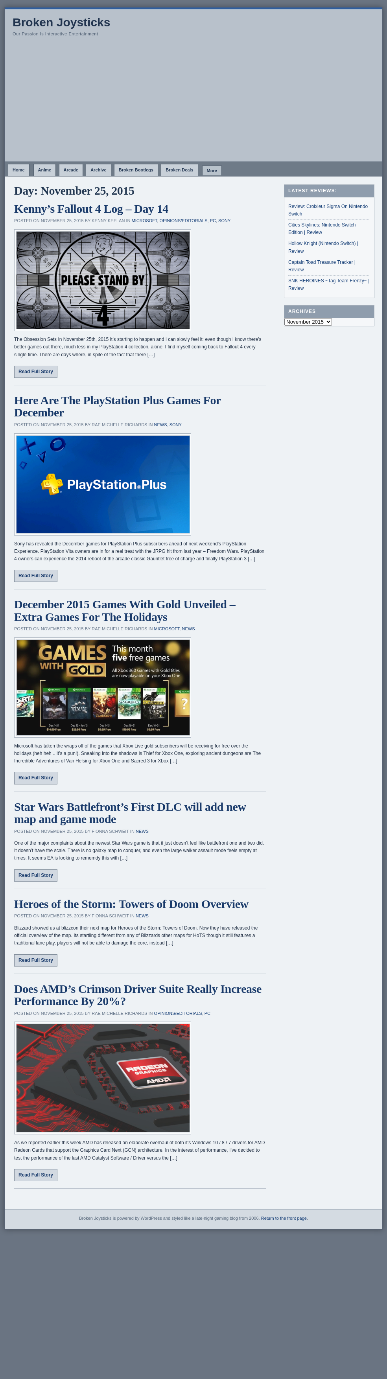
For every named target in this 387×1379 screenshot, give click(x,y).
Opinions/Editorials (183, 220)
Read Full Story (35, 371)
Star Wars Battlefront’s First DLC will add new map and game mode (130, 813)
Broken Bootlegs (136, 170)
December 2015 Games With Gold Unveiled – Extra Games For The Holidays (124, 610)
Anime (45, 170)
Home (19, 170)
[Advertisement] (193, 102)
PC (213, 220)
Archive (98, 170)
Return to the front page (284, 1218)
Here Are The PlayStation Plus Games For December (117, 406)
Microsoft (144, 220)
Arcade (71, 170)
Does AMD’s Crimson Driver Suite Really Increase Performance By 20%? (138, 995)
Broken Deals (179, 170)
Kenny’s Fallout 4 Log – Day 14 (91, 208)
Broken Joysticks (61, 22)
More (212, 170)
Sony (224, 220)
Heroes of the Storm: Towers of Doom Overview (131, 903)
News (160, 424)
